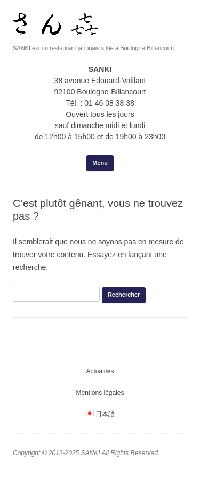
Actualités (100, 371)
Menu (100, 163)
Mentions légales (100, 392)
